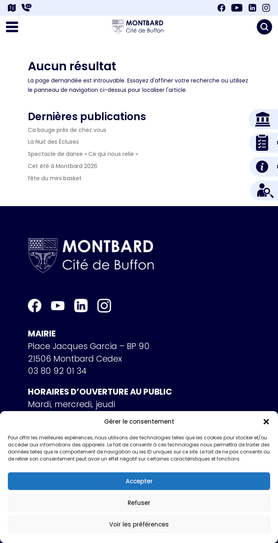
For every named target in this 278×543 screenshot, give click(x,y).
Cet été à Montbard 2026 (62, 166)
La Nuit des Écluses (53, 142)
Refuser (139, 503)
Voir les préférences (139, 524)
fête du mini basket (55, 178)
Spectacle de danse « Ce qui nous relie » (83, 154)
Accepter (139, 481)
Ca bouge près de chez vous (67, 130)
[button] (266, 422)
